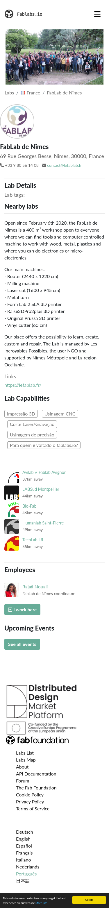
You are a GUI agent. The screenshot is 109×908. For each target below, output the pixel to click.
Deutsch (24, 831)
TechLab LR (32, 539)
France (30, 92)
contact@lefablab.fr (64, 165)
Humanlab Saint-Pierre (43, 522)
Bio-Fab (29, 506)
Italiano (23, 859)
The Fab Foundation (36, 787)
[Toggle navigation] (97, 14)
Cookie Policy (30, 794)
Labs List (25, 752)
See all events (22, 644)
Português (26, 873)
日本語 (23, 880)
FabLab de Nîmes (64, 92)
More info (41, 903)
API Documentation (36, 773)
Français (24, 852)
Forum (22, 780)
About (22, 766)
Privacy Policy (30, 801)
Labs (9, 92)
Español (24, 845)
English (23, 838)
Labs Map (26, 759)
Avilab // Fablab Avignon (44, 472)
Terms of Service (32, 808)
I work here (22, 609)
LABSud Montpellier (40, 489)
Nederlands (27, 866)
